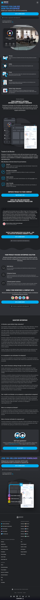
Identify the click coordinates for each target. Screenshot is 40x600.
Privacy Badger (3, 554)
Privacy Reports (3, 569)
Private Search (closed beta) (6, 526)
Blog (2, 579)
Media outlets (9, 184)
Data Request (23, 549)
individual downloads (27, 157)
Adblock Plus (3, 544)
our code (32, 178)
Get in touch (20, 448)
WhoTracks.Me (4, 528)
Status (2, 564)
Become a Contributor (4, 572)
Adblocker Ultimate (4, 546)
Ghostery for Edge (24, 533)
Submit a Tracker (23, 546)
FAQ (21, 541)
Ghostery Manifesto (4, 567)
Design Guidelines (24, 551)
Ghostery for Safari (24, 528)
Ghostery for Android (25, 536)
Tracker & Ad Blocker (5, 523)
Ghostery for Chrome (25, 523)
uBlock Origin (3, 556)
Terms (15, 592)
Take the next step (20, 195)
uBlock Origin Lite (4, 559)
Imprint (24, 592)
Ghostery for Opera (24, 531)
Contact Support (23, 544)
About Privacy (23, 554)
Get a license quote (20, 13)
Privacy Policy (19, 592)
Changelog (3, 582)
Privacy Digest (4, 531)
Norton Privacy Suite (4, 549)
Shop (2, 577)
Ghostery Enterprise (4, 574)
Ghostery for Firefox (25, 526)
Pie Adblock (3, 551)
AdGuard (2, 541)
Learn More (20, 598)
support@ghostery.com (7, 21)
